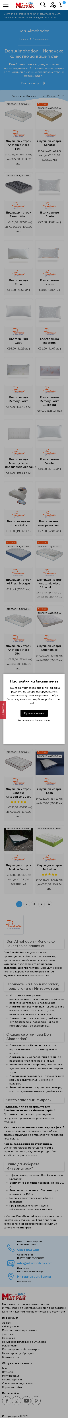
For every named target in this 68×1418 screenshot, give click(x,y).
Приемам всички (34, 713)
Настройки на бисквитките (34, 720)
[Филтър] (3, 710)
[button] (5, 5)
